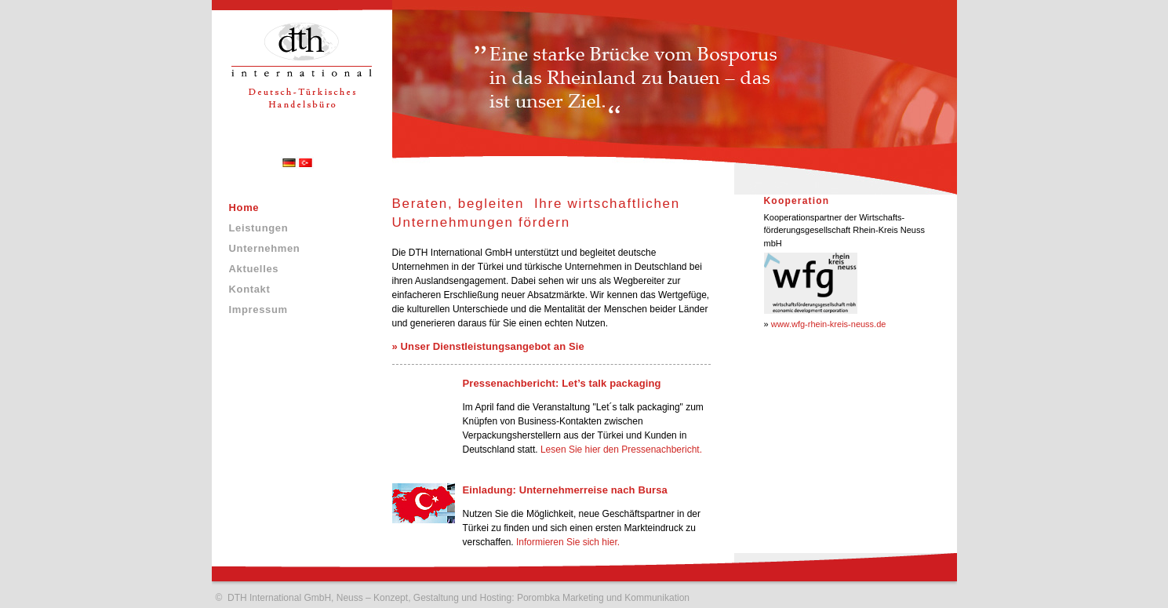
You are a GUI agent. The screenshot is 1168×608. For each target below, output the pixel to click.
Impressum (258, 309)
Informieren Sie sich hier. (568, 542)
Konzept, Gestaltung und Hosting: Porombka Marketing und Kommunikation (531, 597)
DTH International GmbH (279, 597)
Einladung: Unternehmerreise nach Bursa (565, 490)
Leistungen (259, 228)
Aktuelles (254, 269)
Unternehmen (264, 248)
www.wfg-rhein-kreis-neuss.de (828, 324)
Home (244, 207)
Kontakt (250, 289)
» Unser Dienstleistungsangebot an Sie (488, 346)
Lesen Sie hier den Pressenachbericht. (621, 449)
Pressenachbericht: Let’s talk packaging (562, 383)
